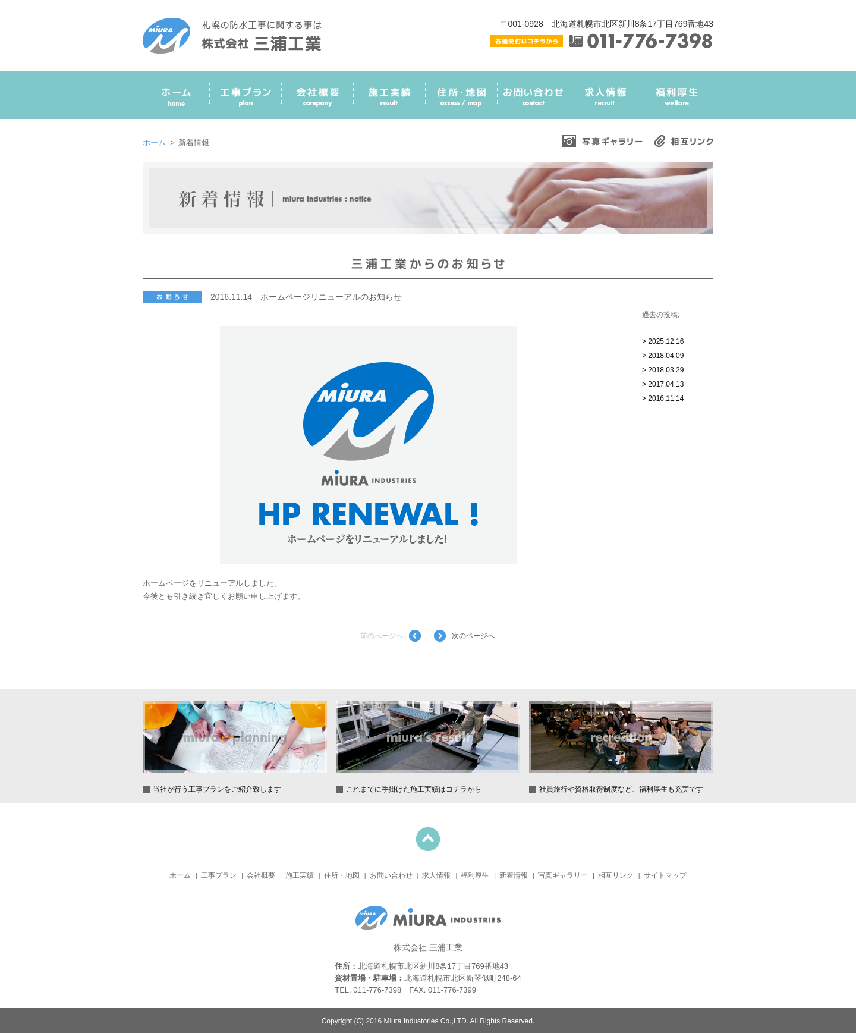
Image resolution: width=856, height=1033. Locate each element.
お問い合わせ (391, 875)
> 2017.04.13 (663, 384)
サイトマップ (665, 875)
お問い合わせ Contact (533, 99)
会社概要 (261, 875)
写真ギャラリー (563, 875)
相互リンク (616, 875)
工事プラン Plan (245, 99)
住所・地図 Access (461, 99)
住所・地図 (342, 875)
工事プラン (219, 875)
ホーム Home (176, 99)
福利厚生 (475, 875)
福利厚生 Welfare (677, 99)
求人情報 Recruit (605, 99)
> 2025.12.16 (663, 341)
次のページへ (473, 636)
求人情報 (436, 875)
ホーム (154, 142)
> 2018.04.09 (663, 355)
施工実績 (299, 875)
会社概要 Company (317, 99)
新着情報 (513, 875)
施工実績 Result (389, 99)
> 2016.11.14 (663, 398)
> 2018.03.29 (663, 370)
